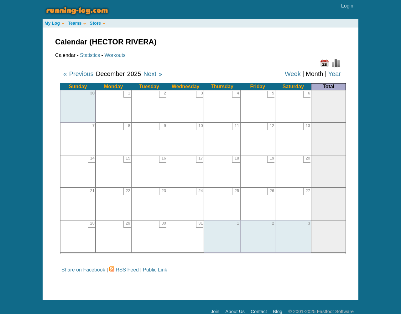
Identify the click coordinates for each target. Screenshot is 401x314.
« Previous (78, 73)
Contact (259, 311)
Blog (277, 311)
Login (347, 5)
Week (293, 73)
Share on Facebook (83, 269)
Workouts (114, 55)
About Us (235, 311)
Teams (77, 23)
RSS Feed (127, 269)
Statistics (90, 55)
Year (334, 73)
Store (97, 23)
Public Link (155, 269)
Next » (152, 73)
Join (215, 311)
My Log (54, 23)
